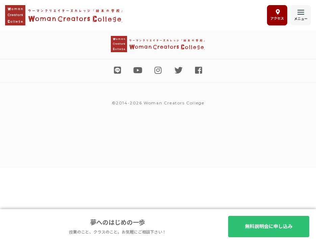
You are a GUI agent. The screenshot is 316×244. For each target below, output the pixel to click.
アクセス (277, 15)
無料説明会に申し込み (268, 226)
